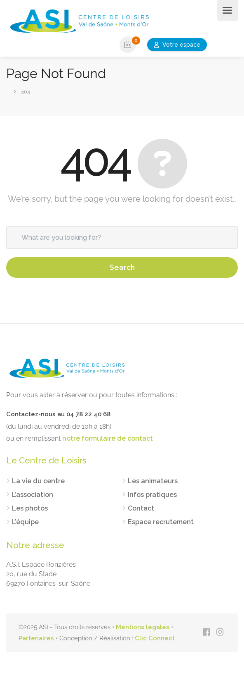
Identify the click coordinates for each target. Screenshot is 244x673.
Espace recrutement (161, 522)
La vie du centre (38, 481)
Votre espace (181, 44)
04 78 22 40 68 (88, 414)
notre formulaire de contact (107, 438)
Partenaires (36, 638)
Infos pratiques (152, 495)
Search (122, 267)
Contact (141, 508)
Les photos (30, 508)
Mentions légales (142, 627)
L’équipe (25, 522)
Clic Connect (155, 638)
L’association (32, 495)
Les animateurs (153, 481)
